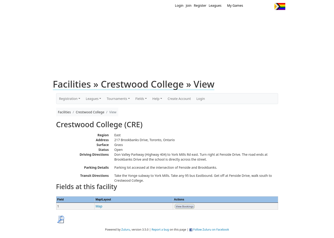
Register (200, 5)
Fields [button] (139, 98)
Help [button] (156, 98)
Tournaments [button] (117, 98)
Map (99, 206)
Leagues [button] (92, 98)
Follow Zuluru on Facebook (211, 230)
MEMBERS (177, 18)
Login (179, 5)
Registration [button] (68, 98)
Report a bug (160, 230)
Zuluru (125, 230)
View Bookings (184, 206)
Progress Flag (279, 6)
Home (137, 18)
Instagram (269, 6)
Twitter (252, 6)
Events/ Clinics (206, 18)
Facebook (260, 6)
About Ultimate (242, 18)
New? (155, 18)
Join (189, 5)
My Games (235, 5)
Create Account (179, 98)
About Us (272, 18)
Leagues (215, 5)
